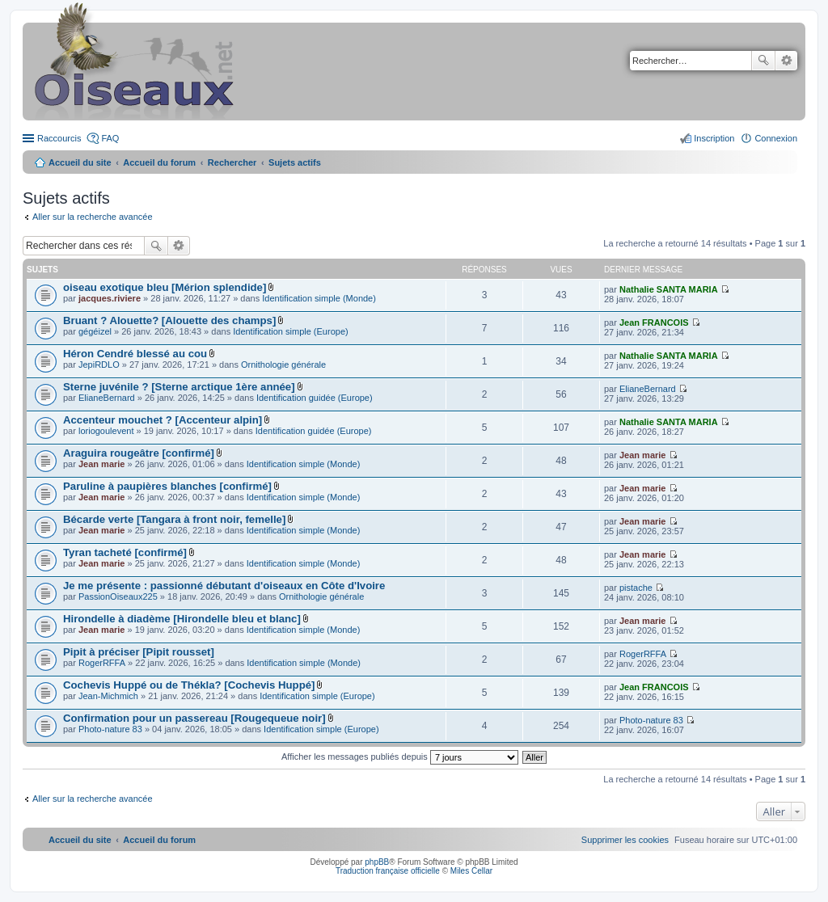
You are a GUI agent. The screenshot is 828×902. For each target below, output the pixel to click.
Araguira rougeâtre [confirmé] (138, 453)
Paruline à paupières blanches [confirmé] (167, 486)
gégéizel (95, 331)
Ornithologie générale (283, 364)
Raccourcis (59, 138)
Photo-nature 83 (110, 729)
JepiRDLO (99, 364)
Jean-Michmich (108, 696)
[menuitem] (625, 840)
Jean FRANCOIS (654, 322)
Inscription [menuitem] (714, 138)
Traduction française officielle (388, 870)
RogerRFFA (101, 663)
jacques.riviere (109, 298)
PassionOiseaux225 (118, 596)
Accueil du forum (159, 162)
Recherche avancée (786, 60)
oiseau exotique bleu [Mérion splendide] (164, 287)
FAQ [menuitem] (110, 138)
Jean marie (101, 464)
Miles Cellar (471, 870)
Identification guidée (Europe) (314, 398)
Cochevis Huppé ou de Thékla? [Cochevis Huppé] (189, 685)
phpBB (377, 862)
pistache (636, 587)
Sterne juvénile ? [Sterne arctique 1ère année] (179, 387)
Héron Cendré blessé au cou (135, 354)
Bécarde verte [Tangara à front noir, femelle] (174, 519)
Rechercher (763, 60)
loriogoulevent (106, 431)
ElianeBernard (106, 398)
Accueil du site (80, 162)
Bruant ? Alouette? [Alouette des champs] (169, 320)
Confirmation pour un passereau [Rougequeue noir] (194, 718)
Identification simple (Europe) (290, 331)
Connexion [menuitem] (775, 138)
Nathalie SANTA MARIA (668, 289)
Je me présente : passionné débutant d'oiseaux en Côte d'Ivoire (224, 586)
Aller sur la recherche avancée (92, 216)
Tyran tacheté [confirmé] (125, 552)
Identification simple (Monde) (319, 298)
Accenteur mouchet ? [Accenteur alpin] (162, 420)
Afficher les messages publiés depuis (399, 756)
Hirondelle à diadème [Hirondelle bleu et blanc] (182, 619)
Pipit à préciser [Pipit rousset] (138, 652)
